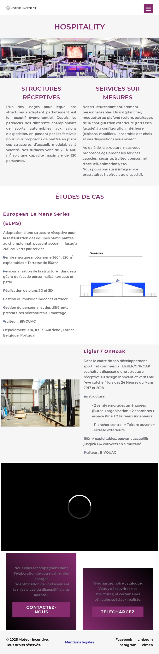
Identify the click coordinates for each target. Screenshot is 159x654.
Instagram (127, 645)
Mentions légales (79, 642)
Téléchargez (118, 611)
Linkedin (145, 640)
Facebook (124, 640)
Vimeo (147, 645)
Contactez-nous (41, 609)
